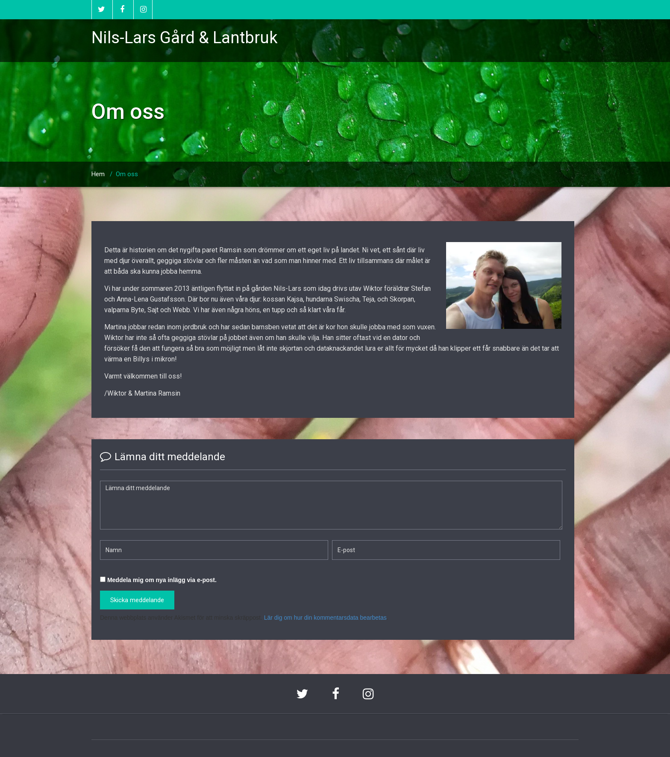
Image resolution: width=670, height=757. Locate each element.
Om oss (127, 174)
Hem (98, 174)
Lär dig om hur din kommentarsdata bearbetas (325, 617)
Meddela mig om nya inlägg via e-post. (162, 580)
